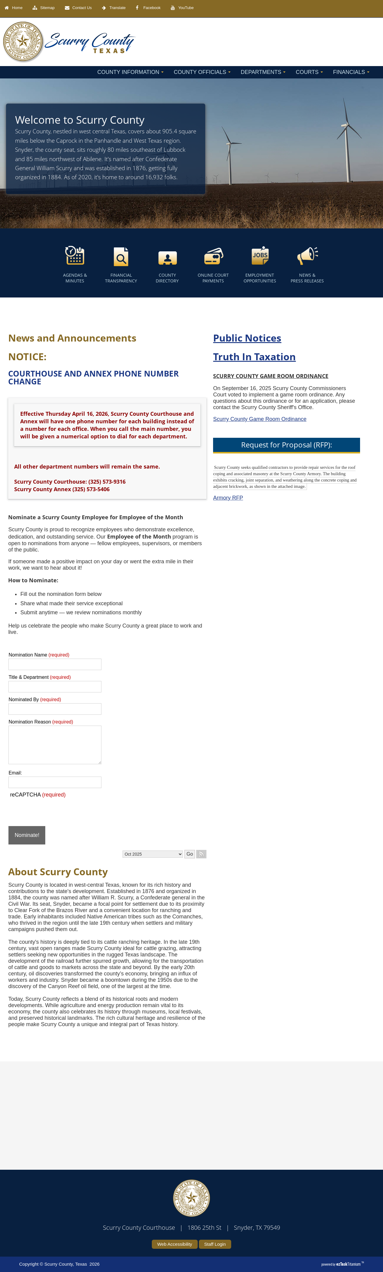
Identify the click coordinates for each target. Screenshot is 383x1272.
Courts (309, 72)
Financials (351, 72)
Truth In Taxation (230, 356)
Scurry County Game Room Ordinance (235, 419)
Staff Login (215, 1244)
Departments (263, 72)
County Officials (202, 72)
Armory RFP (204, 498)
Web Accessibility (174, 1244)
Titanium (349, 1264)
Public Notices (223, 338)
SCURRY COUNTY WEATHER (183, 1108)
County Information (130, 72)
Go (165, 854)
